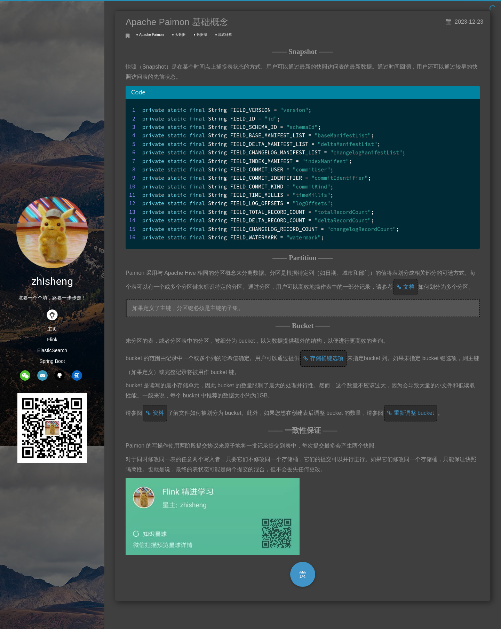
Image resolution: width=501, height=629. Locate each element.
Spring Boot (52, 361)
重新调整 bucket (414, 413)
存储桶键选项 (326, 358)
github (59, 375)
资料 (158, 413)
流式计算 (225, 35)
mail (42, 375)
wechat (25, 375)
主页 (52, 329)
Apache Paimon (151, 35)
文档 (408, 287)
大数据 (180, 35)
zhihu (77, 375)
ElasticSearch (52, 350)
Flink (52, 339)
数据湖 (202, 35)
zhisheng (52, 281)
